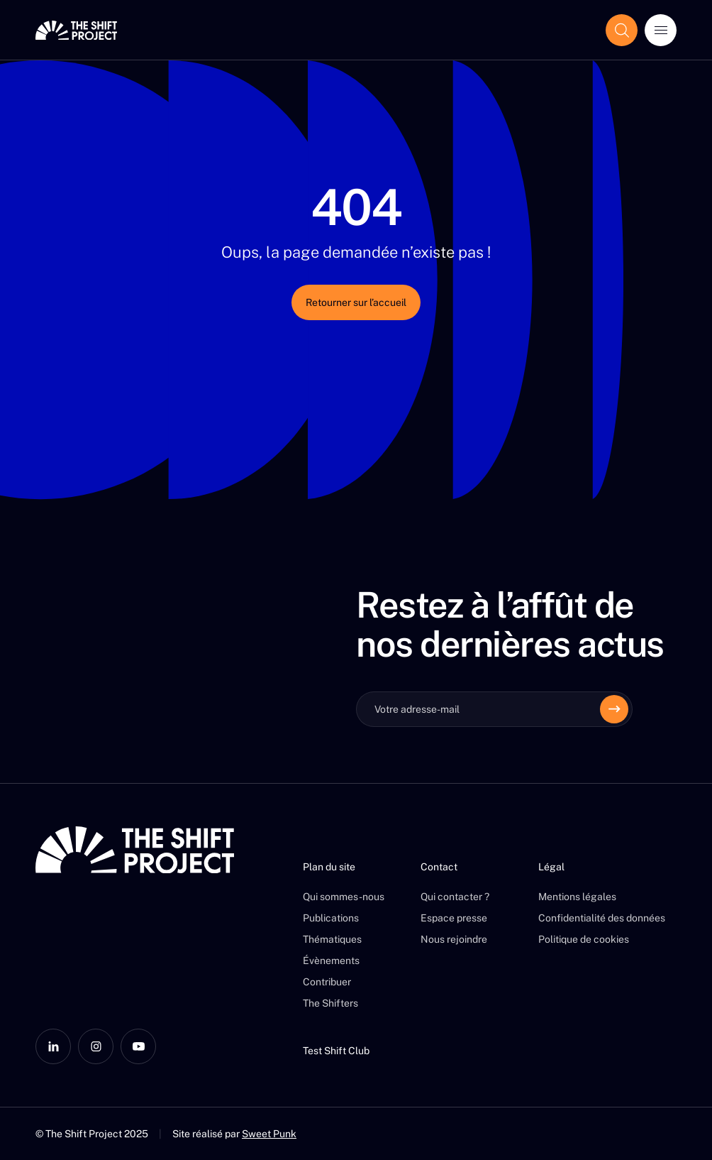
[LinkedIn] (53, 1046)
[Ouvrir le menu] (661, 30)
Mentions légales (577, 896)
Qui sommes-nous (343, 896)
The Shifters (330, 1003)
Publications (331, 918)
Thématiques (332, 939)
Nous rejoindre (454, 939)
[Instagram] (95, 1046)
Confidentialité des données (601, 918)
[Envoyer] (614, 709)
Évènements (331, 960)
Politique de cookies (583, 939)
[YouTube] (138, 1046)
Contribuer (327, 981)
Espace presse (454, 918)
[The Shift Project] (76, 30)
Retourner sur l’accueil (356, 302)
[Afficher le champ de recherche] (622, 30)
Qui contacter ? (455, 896)
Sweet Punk (269, 1133)
